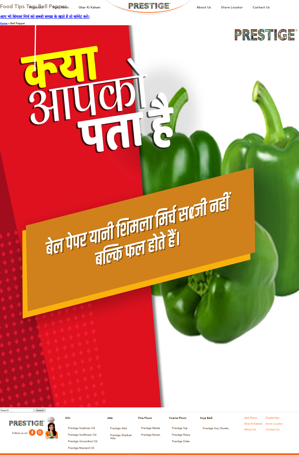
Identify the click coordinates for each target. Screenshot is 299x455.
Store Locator (232, 7)
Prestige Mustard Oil (80, 445)
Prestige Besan (150, 433)
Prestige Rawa (180, 433)
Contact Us (261, 7)
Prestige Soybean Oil (81, 428)
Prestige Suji (179, 428)
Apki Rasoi (61, 7)
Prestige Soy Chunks (215, 428)
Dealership (272, 418)
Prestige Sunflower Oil (81, 433)
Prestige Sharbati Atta (120, 435)
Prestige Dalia (180, 439)
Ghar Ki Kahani (89, 7)
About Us (204, 7)
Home (3, 23)
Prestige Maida (150, 428)
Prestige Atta (118, 428)
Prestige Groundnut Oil (82, 439)
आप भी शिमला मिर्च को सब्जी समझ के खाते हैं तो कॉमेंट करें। (44, 17)
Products (36, 7)
